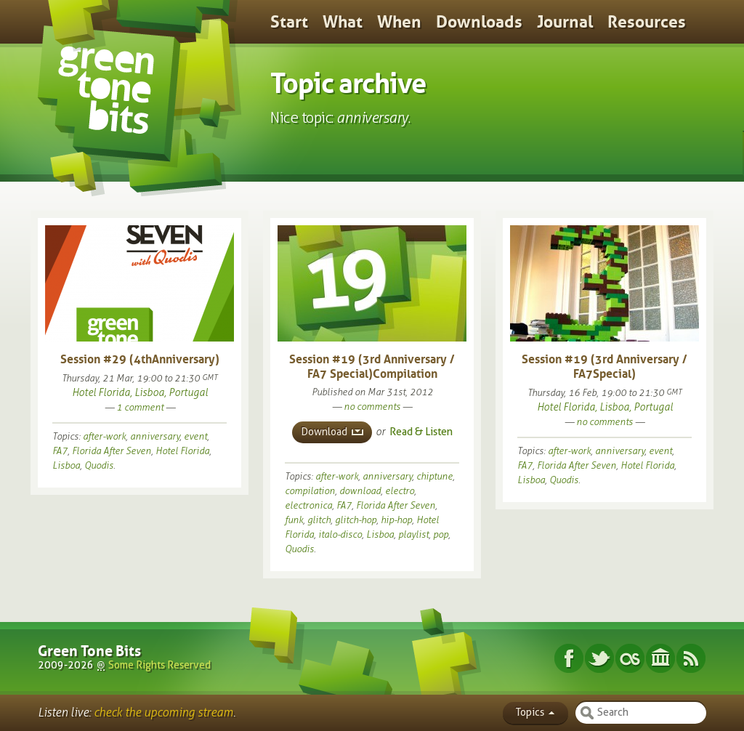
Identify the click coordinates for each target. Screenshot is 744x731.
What (343, 22)
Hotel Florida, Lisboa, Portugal (140, 393)
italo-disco (340, 534)
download (360, 490)
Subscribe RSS (690, 658)
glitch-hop (355, 519)
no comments (372, 406)
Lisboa (66, 465)
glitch (319, 519)
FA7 (60, 450)
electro (399, 490)
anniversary (154, 436)
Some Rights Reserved (159, 665)
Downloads (479, 22)
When (399, 22)
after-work (104, 436)
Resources (646, 22)
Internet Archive (660, 658)
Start (289, 22)
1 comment (139, 407)
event (195, 436)
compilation (310, 490)
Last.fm (629, 658)
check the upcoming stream (163, 712)
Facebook (568, 658)
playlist (413, 534)
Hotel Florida (182, 450)
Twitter (599, 658)
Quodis (98, 465)
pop (440, 534)
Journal (565, 22)
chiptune (434, 476)
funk (294, 519)
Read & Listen (421, 432)
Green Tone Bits (89, 651)
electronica (308, 505)
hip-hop (396, 519)
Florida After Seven (111, 450)
